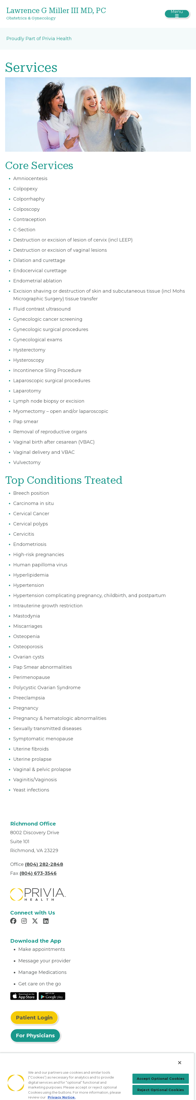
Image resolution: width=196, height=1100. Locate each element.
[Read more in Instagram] (24, 922)
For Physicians (35, 1035)
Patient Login (34, 1018)
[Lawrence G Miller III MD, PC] (67, 13)
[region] (97, 1076)
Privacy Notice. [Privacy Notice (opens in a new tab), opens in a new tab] (62, 1097)
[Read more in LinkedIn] (46, 922)
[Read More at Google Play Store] (52, 996)
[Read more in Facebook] (14, 922)
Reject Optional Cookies (160, 1090)
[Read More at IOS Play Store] (23, 996)
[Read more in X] (36, 922)
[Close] (179, 1062)
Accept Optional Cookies (161, 1078)
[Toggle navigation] (177, 13)
